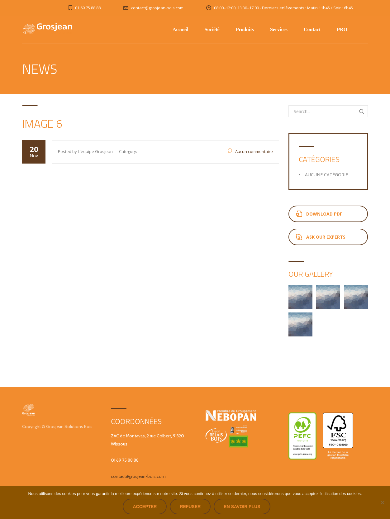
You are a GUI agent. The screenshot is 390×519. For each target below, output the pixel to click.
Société (212, 29)
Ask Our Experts (320, 237)
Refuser (190, 506)
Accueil (180, 29)
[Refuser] (382, 502)
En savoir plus (242, 506)
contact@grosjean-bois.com (138, 476)
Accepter (145, 506)
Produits (245, 29)
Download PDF (319, 214)
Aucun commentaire (254, 151)
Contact (312, 29)
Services (279, 29)
